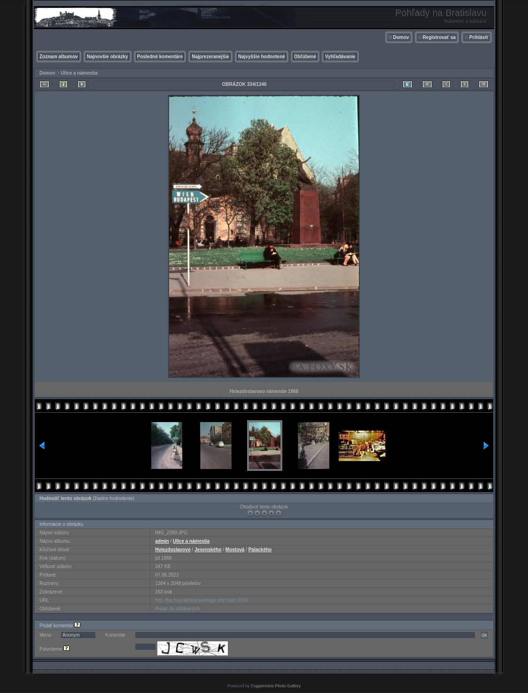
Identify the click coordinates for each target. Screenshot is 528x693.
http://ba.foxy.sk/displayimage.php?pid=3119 (201, 600)
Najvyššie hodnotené (261, 56)
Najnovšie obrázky (107, 56)
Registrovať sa (439, 37)
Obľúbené (305, 56)
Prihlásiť (479, 37)
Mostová (235, 549)
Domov (401, 37)
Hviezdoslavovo (173, 549)
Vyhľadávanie (340, 56)
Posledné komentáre (160, 56)
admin (162, 541)
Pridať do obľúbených (177, 608)
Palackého (260, 549)
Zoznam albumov (58, 56)
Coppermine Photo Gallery (276, 686)
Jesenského (207, 549)
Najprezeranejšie (210, 56)
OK (484, 635)
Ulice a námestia (79, 73)
